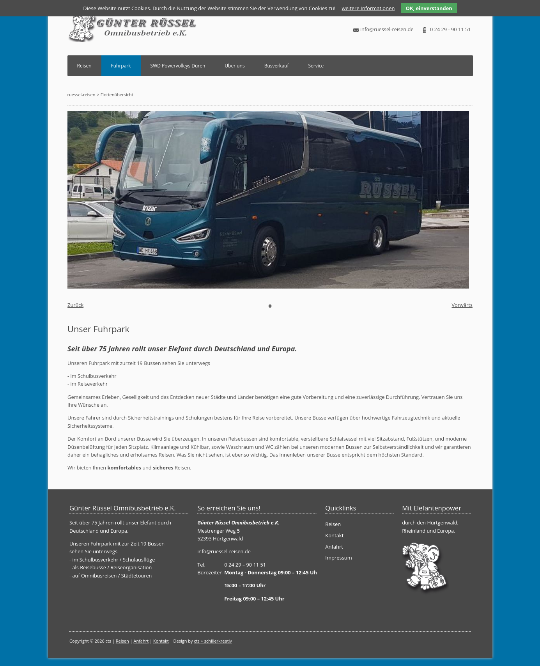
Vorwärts (461, 304)
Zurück (75, 304)
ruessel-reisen (81, 94)
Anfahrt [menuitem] (334, 546)
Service (316, 65)
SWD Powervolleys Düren (177, 65)
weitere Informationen (368, 8)
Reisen (84, 65)
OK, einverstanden (429, 8)
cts (197, 641)
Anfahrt (141, 641)
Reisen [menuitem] (333, 524)
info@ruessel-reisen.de (387, 29)
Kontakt (161, 641)
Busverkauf (276, 65)
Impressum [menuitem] (338, 557)
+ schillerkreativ (216, 641)
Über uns (234, 65)
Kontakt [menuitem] (334, 535)
